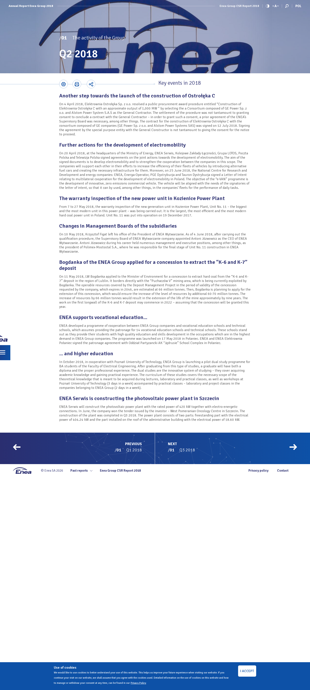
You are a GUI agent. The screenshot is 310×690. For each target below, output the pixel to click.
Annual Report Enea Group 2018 (31, 6)
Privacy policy (258, 471)
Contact (282, 471)
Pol (298, 6)
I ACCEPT (247, 671)
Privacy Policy (138, 683)
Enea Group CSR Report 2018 (239, 6)
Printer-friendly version (77, 84)
